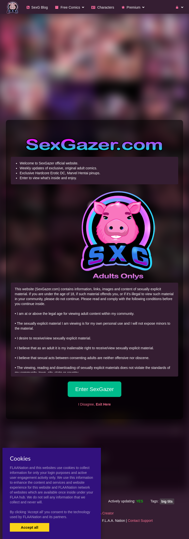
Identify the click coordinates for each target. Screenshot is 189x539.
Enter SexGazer (94, 389)
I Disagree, (94, 404)
